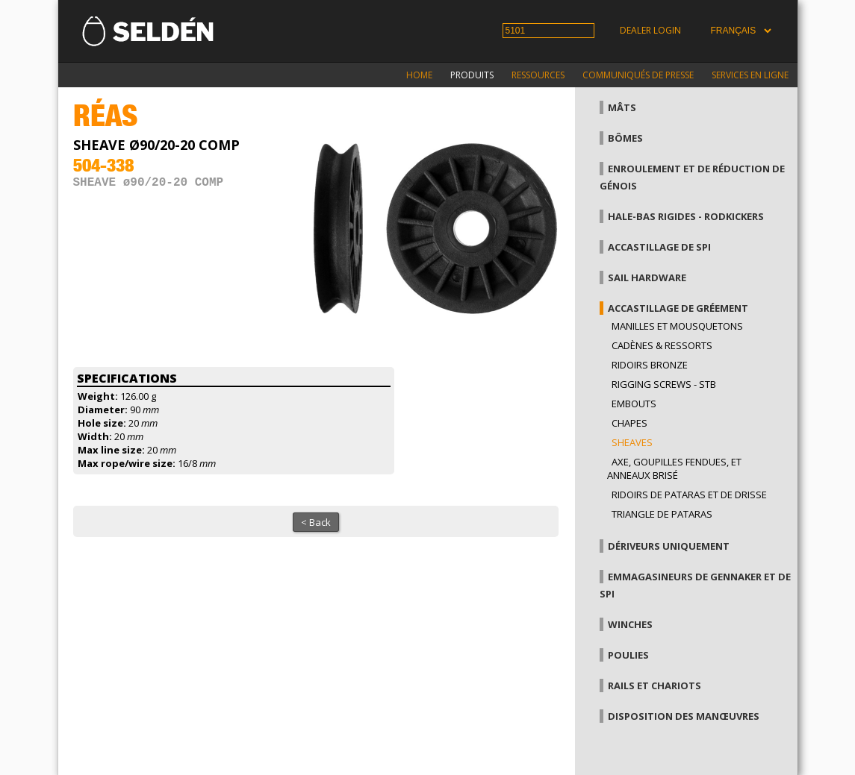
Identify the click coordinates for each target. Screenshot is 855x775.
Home (419, 75)
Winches (630, 624)
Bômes (625, 138)
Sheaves (632, 442)
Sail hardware (647, 277)
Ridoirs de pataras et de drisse (689, 494)
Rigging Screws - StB (664, 384)
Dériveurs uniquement (669, 546)
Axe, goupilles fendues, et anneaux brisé (674, 468)
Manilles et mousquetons (677, 326)
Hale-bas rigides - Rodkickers (686, 216)
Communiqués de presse (638, 75)
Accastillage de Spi (659, 247)
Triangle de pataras (662, 514)
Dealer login (650, 30)
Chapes (629, 423)
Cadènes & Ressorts (662, 345)
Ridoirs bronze (650, 364)
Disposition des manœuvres (683, 716)
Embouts (634, 403)
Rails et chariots (654, 685)
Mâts (622, 107)
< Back (316, 522)
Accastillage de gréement (678, 308)
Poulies (628, 655)
